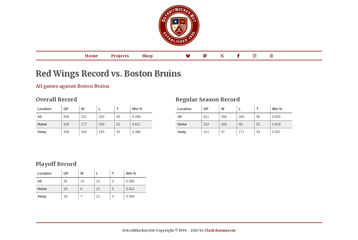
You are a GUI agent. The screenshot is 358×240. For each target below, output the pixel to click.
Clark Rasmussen (219, 230)
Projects (120, 55)
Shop (147, 55)
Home (91, 55)
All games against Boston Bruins (73, 86)
